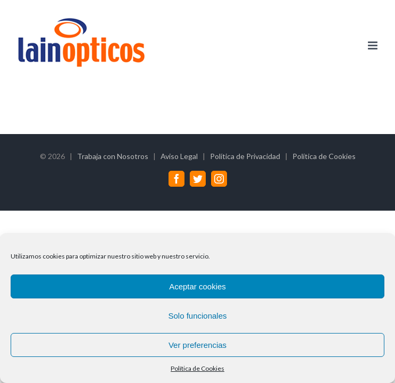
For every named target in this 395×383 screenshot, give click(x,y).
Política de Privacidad (245, 156)
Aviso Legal (179, 156)
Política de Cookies (197, 368)
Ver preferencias (197, 344)
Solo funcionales (197, 315)
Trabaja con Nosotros (112, 156)
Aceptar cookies (197, 286)
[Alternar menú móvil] (373, 45)
